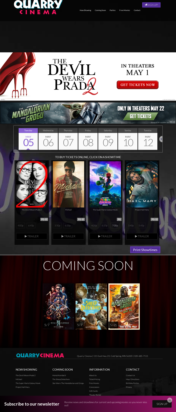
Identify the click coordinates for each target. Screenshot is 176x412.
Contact (137, 10)
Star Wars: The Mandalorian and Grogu (68, 383)
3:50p (57, 225)
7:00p (115, 225)
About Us (93, 375)
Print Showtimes (145, 250)
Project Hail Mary (23, 387)
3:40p (130, 225)
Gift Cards (93, 391)
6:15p (104, 225)
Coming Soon (100, 10)
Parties (113, 10)
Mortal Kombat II (59, 375)
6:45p (31, 225)
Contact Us (130, 375)
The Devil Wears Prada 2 (26, 375)
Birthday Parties (132, 383)
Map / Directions (132, 379)
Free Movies (124, 10)
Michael (19, 379)
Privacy (92, 398)
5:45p (141, 225)
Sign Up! (151, 4)
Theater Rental (95, 395)
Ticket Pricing (94, 379)
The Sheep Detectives (61, 379)
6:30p (67, 225)
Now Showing (85, 10)
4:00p (20, 225)
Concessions (94, 387)
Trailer (32, 236)
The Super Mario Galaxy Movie (28, 383)
